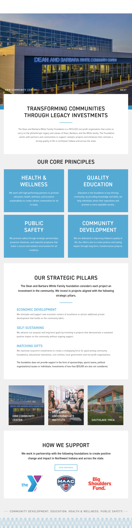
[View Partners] (66, 469)
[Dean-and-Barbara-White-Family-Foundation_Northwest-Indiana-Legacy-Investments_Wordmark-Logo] (23, 6)
